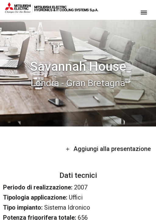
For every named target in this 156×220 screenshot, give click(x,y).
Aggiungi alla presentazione (108, 148)
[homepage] (51, 10)
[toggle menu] (144, 12)
